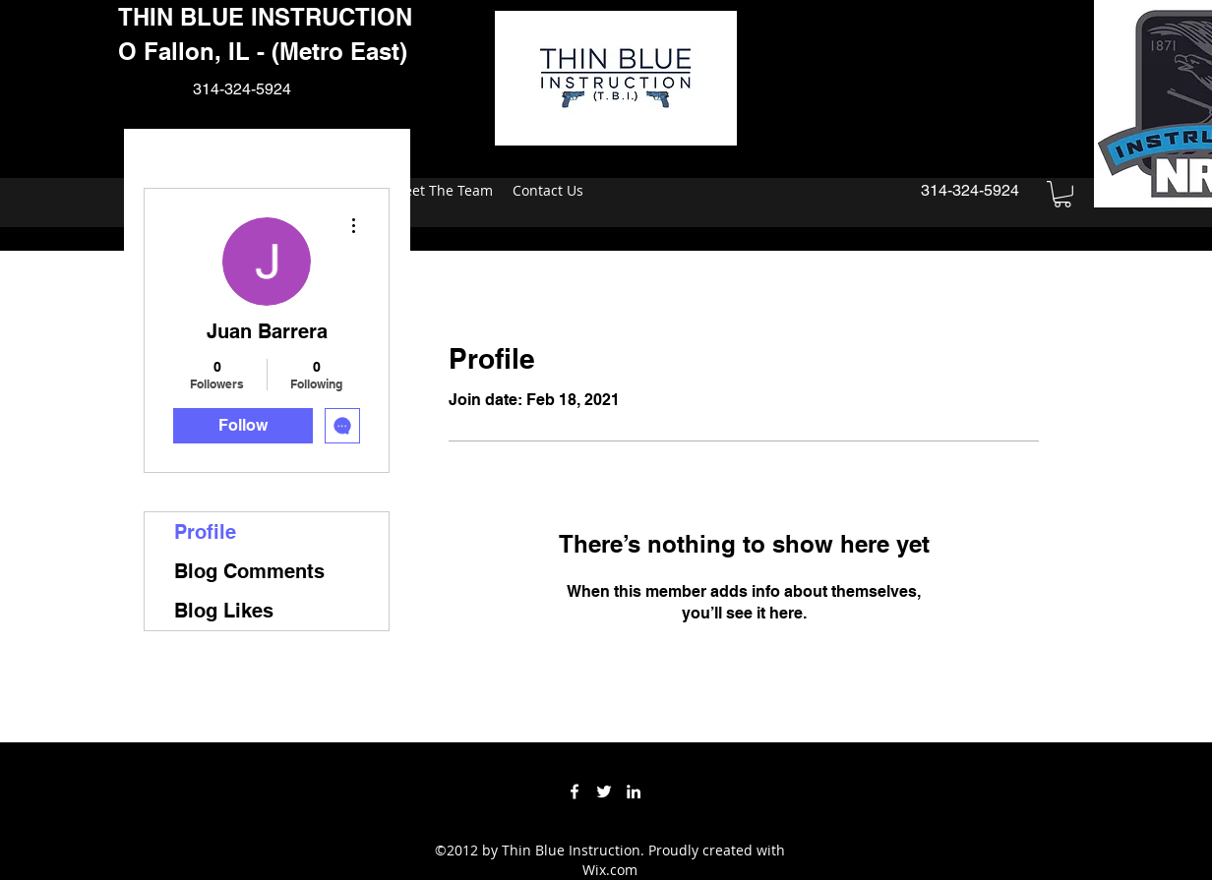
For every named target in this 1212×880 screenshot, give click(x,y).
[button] (1062, 194)
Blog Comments (249, 571)
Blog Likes (223, 610)
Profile (205, 532)
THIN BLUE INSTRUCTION (265, 16)
